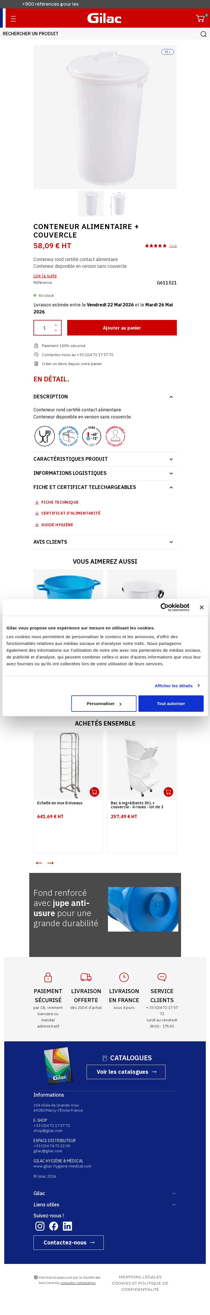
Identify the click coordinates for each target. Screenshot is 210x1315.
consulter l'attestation (78, 1283)
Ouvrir (94, 792)
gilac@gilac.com (47, 1150)
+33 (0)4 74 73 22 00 (51, 1145)
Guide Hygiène (53, 524)
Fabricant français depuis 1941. (57, 4)
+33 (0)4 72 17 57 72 (51, 1125)
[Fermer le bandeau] (202, 607)
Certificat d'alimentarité (71, 513)
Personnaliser (104, 703)
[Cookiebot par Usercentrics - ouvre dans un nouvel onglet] (164, 607)
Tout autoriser (171, 703)
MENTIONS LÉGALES (140, 1276)
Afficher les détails (174, 685)
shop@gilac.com (47, 1130)
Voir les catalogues (122, 1071)
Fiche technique (60, 502)
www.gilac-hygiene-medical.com (62, 1166)
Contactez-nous (65, 1242)
